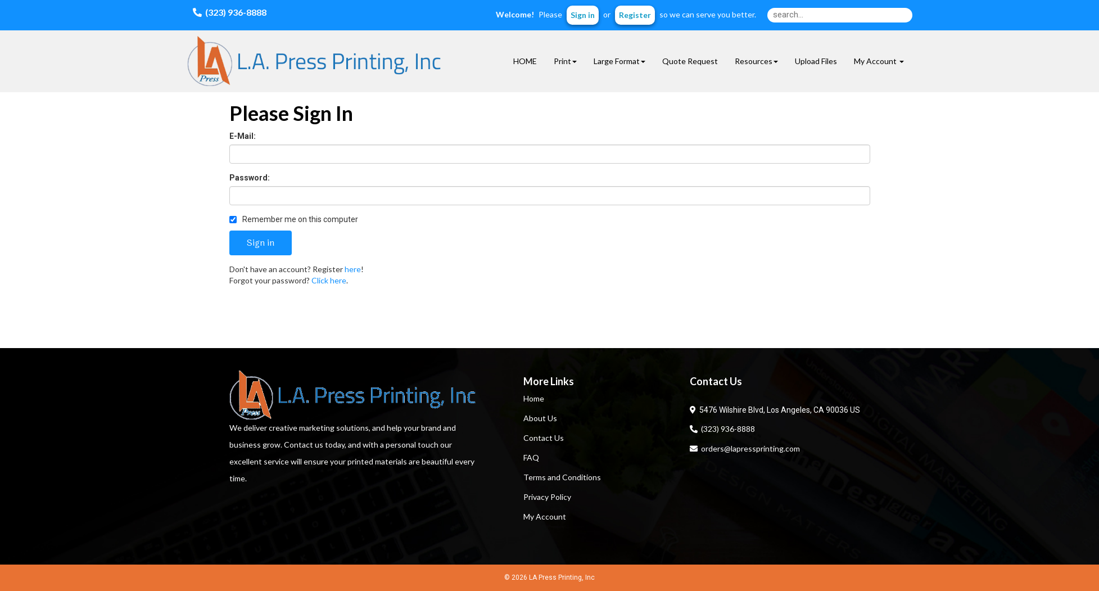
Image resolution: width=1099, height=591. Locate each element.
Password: (249, 177)
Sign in (583, 15)
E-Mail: (242, 136)
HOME (525, 61)
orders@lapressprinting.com (745, 448)
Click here (328, 280)
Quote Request (690, 61)
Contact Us (543, 438)
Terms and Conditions (562, 477)
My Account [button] (879, 61)
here (353, 269)
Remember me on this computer (293, 219)
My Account (544, 516)
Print (565, 61)
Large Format (619, 61)
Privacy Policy (547, 497)
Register (635, 15)
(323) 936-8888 (722, 429)
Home (533, 398)
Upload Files (816, 61)
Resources (756, 61)
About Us (540, 418)
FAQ (531, 457)
